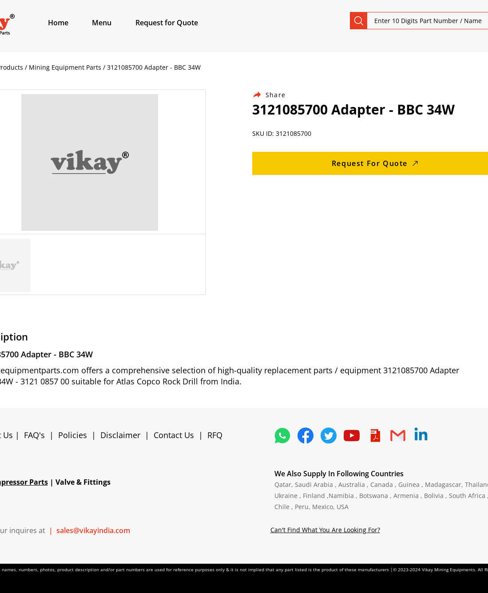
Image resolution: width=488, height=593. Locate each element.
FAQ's (34, 435)
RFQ (214, 435)
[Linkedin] (421, 435)
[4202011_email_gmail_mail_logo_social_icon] (398, 435)
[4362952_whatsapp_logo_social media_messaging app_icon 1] (282, 435)
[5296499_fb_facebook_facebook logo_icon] (305, 435)
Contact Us (174, 435)
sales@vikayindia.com (93, 530)
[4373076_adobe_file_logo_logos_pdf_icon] (375, 435)
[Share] (274, 94)
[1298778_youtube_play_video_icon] (352, 435)
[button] (112, 22)
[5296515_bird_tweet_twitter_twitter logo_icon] (329, 435)
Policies (72, 435)
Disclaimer (122, 435)
